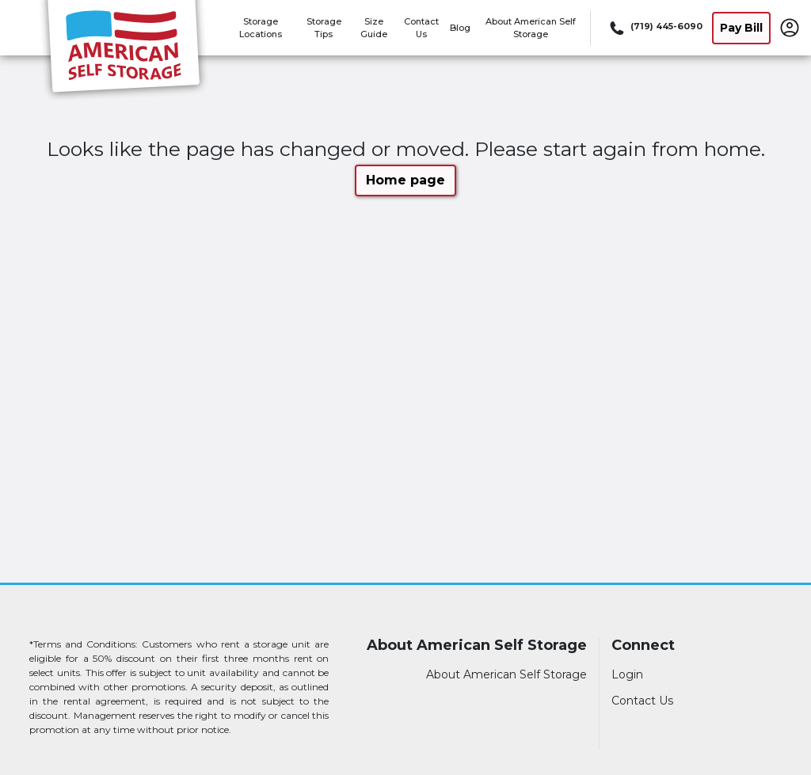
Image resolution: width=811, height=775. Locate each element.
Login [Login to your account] (627, 674)
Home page (405, 180)
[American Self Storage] (123, 50)
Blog (460, 27)
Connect (643, 645)
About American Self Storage (477, 645)
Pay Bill (741, 28)
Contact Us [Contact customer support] (642, 700)
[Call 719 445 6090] (654, 28)
